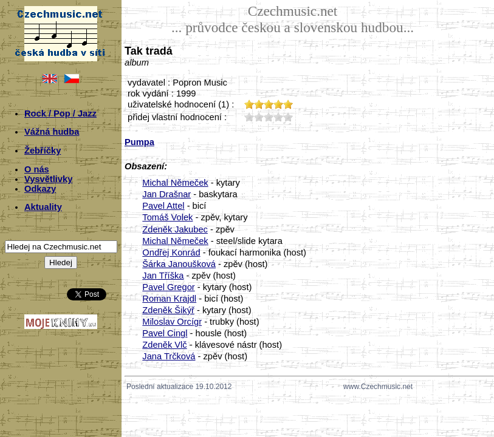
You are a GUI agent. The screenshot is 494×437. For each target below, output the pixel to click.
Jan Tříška (163, 275)
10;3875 (249, 116)
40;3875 (278, 116)
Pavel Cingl (164, 333)
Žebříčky (42, 150)
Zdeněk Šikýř (168, 310)
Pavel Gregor (168, 287)
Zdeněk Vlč (164, 345)
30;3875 (268, 116)
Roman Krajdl (169, 298)
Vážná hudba (51, 132)
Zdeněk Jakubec (175, 229)
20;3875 (259, 116)
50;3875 (288, 116)
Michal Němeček (175, 183)
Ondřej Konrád (171, 252)
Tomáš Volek (167, 217)
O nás (36, 169)
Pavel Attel (163, 206)
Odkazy (40, 189)
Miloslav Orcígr (172, 322)
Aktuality (43, 207)
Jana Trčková (168, 356)
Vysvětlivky (48, 179)
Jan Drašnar (166, 194)
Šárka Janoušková (179, 264)
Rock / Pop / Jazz (60, 113)
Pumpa (139, 142)
